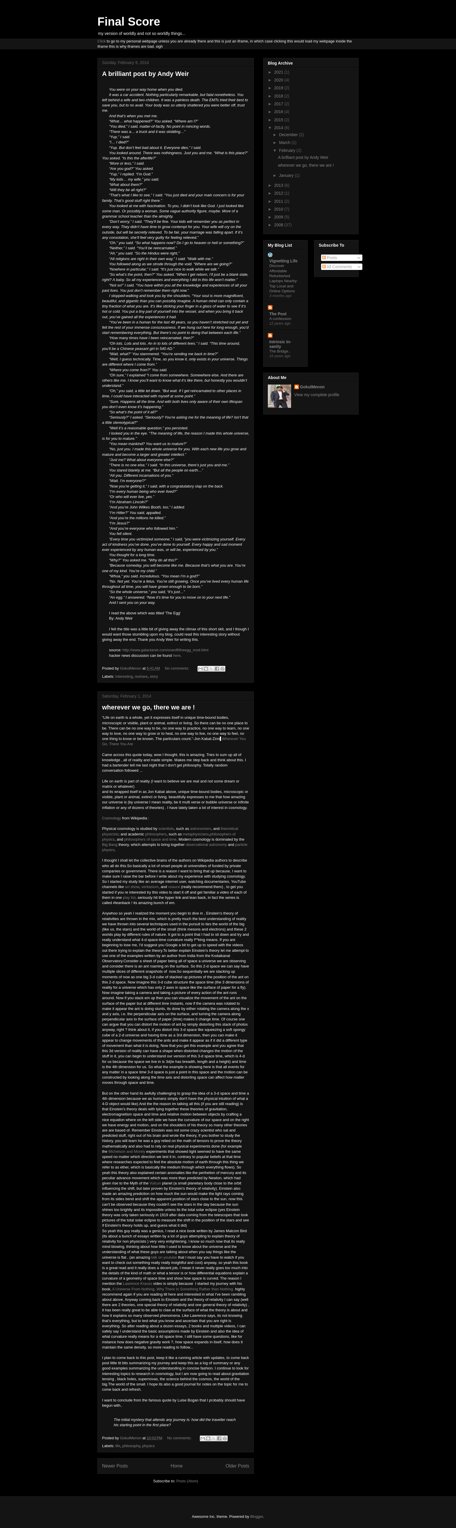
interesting (124, 676)
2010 (279, 209)
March (285, 142)
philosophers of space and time (150, 839)
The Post (277, 314)
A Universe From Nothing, (134, 1289)
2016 (279, 111)
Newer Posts (115, 1465)
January (287, 175)
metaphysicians (196, 834)
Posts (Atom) (187, 1481)
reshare (141, 676)
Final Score (128, 21)
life (117, 1446)
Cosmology (111, 818)
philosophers (156, 834)
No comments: (177, 668)
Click (101, 41)
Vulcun (155, 1183)
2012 (279, 193)
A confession (280, 318)
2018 (279, 96)
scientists (166, 828)
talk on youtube (163, 1257)
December (289, 134)
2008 (279, 225)
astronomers (200, 828)
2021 (279, 72)
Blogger (256, 1516)
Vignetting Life (283, 261)
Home (177, 1465)
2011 (279, 201)
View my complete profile (316, 394)
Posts (329, 257)
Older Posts (237, 1465)
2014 (279, 127)
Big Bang (109, 844)
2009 (279, 217)
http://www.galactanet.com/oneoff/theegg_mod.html (165, 650)
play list (129, 897)
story (154, 676)
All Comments (337, 266)
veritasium (149, 887)
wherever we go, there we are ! (148, 707)
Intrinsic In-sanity (280, 344)
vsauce (174, 887)
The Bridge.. (279, 351)
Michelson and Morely (126, 1151)
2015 (279, 120)
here (177, 655)
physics (148, 1446)
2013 (279, 185)
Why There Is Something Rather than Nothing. (195, 1289)
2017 (279, 104)
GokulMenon (312, 387)
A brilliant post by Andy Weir (145, 73)
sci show (132, 887)
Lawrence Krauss (137, 1283)
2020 (279, 80)
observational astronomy (206, 844)
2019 (279, 88)
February (287, 150)
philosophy (131, 1446)
